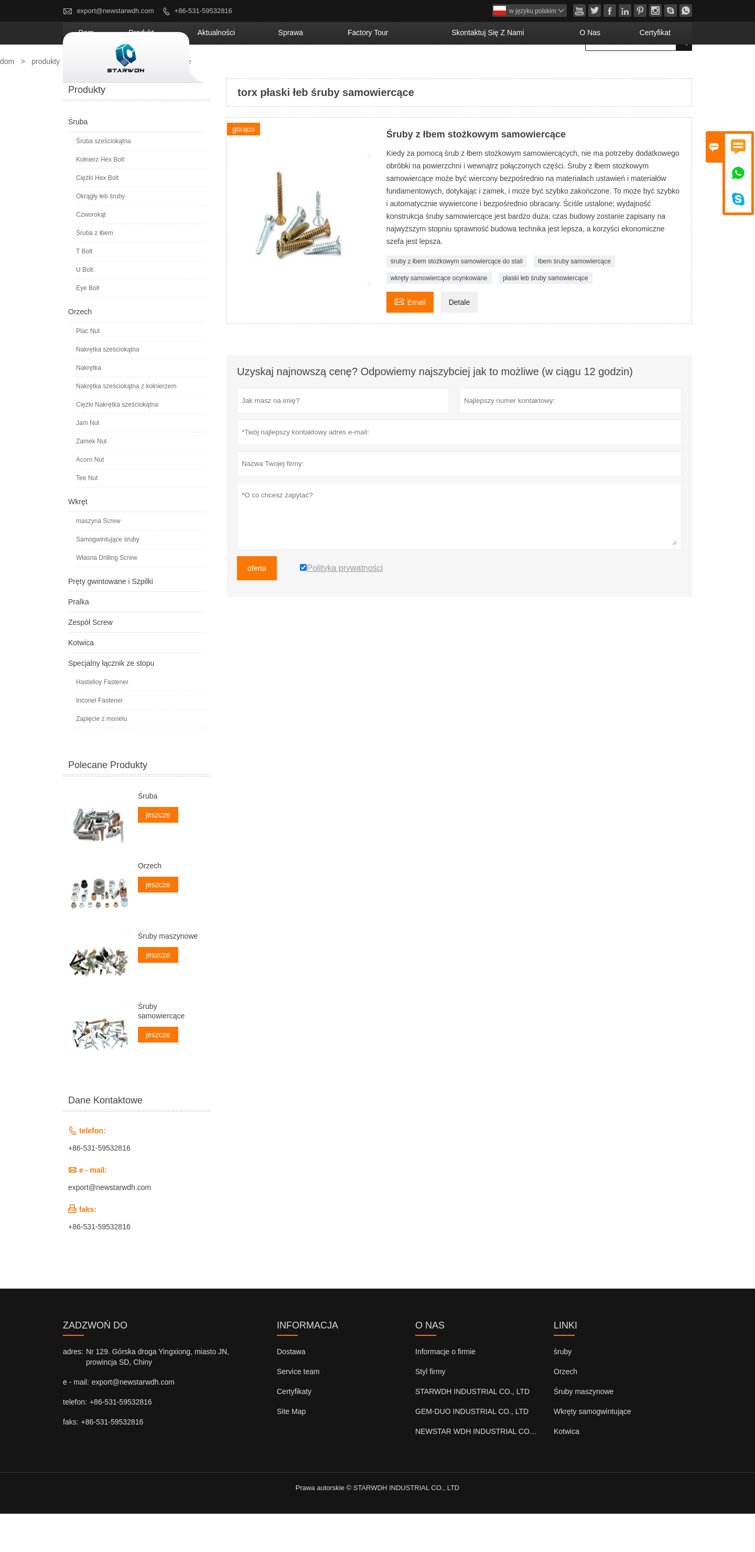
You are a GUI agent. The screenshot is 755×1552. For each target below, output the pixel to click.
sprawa (386, 71)
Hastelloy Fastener (102, 720)
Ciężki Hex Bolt (97, 216)
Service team (298, 1410)
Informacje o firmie (445, 1390)
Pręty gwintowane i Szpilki (110, 619)
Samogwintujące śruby (107, 577)
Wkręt (78, 540)
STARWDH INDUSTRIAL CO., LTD (472, 1430)
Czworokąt (91, 253)
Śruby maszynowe (168, 974)
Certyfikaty (294, 1430)
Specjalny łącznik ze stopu (111, 701)
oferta (256, 606)
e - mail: (76, 1420)
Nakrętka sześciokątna (107, 387)
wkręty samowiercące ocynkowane (439, 316)
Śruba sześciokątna (103, 179)
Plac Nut (88, 369)
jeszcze (158, 853)
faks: (71, 1460)
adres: (73, 1390)
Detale (459, 340)
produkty (45, 99)
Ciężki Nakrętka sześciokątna (117, 443)
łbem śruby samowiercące (574, 299)
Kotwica (81, 681)
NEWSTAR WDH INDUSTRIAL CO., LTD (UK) (490, 1469)
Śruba (78, 160)
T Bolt (84, 289)
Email (410, 339)
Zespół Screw (90, 660)
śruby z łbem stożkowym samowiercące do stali (457, 299)
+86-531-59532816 (203, 11)
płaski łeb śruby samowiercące (545, 316)
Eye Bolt (88, 326)
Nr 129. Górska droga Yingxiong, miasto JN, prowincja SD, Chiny (157, 1395)
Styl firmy (430, 1410)
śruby (562, 1390)
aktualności (330, 71)
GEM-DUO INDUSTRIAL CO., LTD (471, 1449)
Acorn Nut (90, 498)
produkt (273, 71)
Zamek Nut (91, 479)
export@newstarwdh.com (115, 11)
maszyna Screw (98, 559)
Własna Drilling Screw (106, 596)
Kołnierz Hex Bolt (100, 197)
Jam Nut (88, 461)
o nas (614, 71)
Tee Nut (87, 516)
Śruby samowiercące (161, 1049)
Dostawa (291, 1390)
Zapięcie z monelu (101, 757)
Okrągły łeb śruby (100, 234)
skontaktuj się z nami (537, 71)
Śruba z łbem (94, 271)
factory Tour (445, 71)
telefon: (75, 1440)
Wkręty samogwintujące (592, 1449)
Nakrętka (88, 406)
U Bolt (84, 308)
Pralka (78, 640)
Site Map (291, 1449)
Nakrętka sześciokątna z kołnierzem (126, 424)
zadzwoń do (95, 1363)
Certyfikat (664, 71)
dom (232, 71)
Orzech (80, 350)
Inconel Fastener (99, 738)
